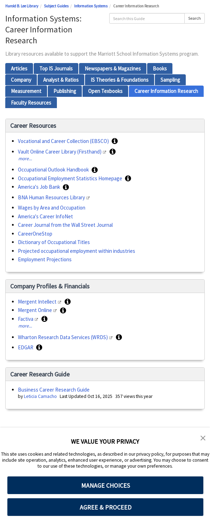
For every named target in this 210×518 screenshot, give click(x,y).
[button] (115, 141)
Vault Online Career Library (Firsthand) (60, 151)
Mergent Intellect (38, 301)
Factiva (26, 319)
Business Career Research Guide (54, 389)
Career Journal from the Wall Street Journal (65, 224)
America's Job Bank (39, 186)
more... (25, 159)
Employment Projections (45, 259)
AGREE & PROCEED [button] (105, 507)
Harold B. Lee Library (21, 6)
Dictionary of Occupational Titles (54, 242)
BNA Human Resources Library (52, 197)
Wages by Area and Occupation (51, 207)
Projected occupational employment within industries (76, 251)
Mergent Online (35, 310)
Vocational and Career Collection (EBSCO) (64, 141)
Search (194, 18)
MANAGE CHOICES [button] (105, 485)
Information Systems (90, 6)
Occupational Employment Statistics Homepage (70, 178)
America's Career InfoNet (45, 216)
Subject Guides (56, 6)
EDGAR (26, 347)
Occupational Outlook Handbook (54, 169)
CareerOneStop (35, 233)
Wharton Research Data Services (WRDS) (63, 337)
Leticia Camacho (40, 396)
